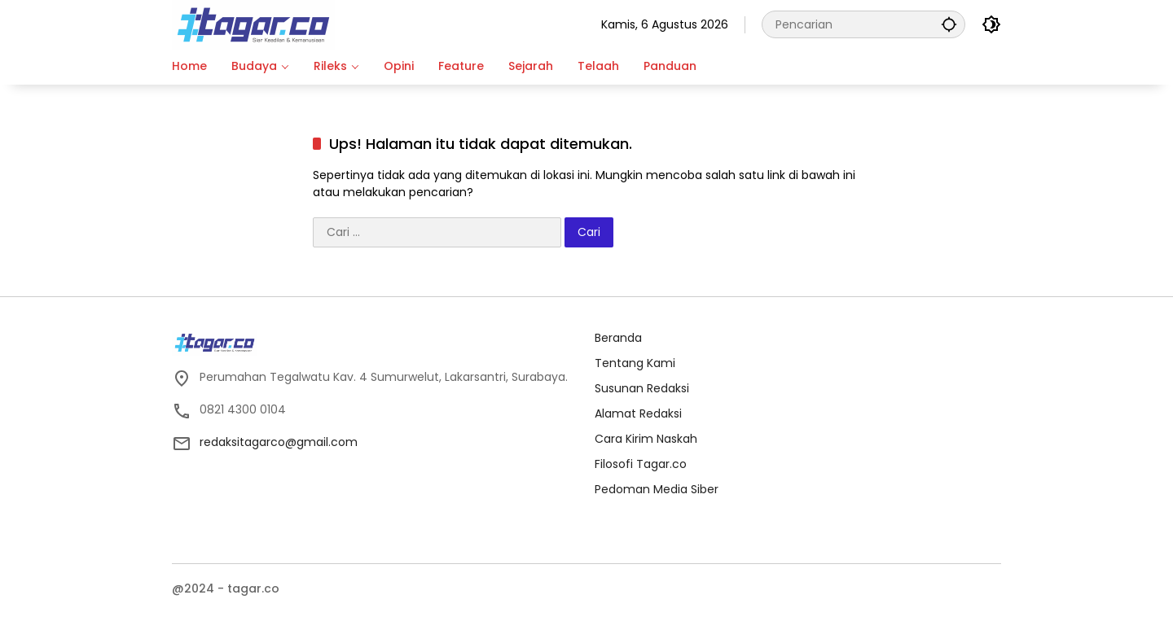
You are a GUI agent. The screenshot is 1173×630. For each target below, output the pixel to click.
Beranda (618, 338)
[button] (949, 24)
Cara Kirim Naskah (646, 439)
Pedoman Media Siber (656, 489)
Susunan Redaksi (642, 388)
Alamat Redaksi (638, 413)
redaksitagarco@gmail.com (279, 442)
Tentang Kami (635, 363)
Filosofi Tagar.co (641, 464)
